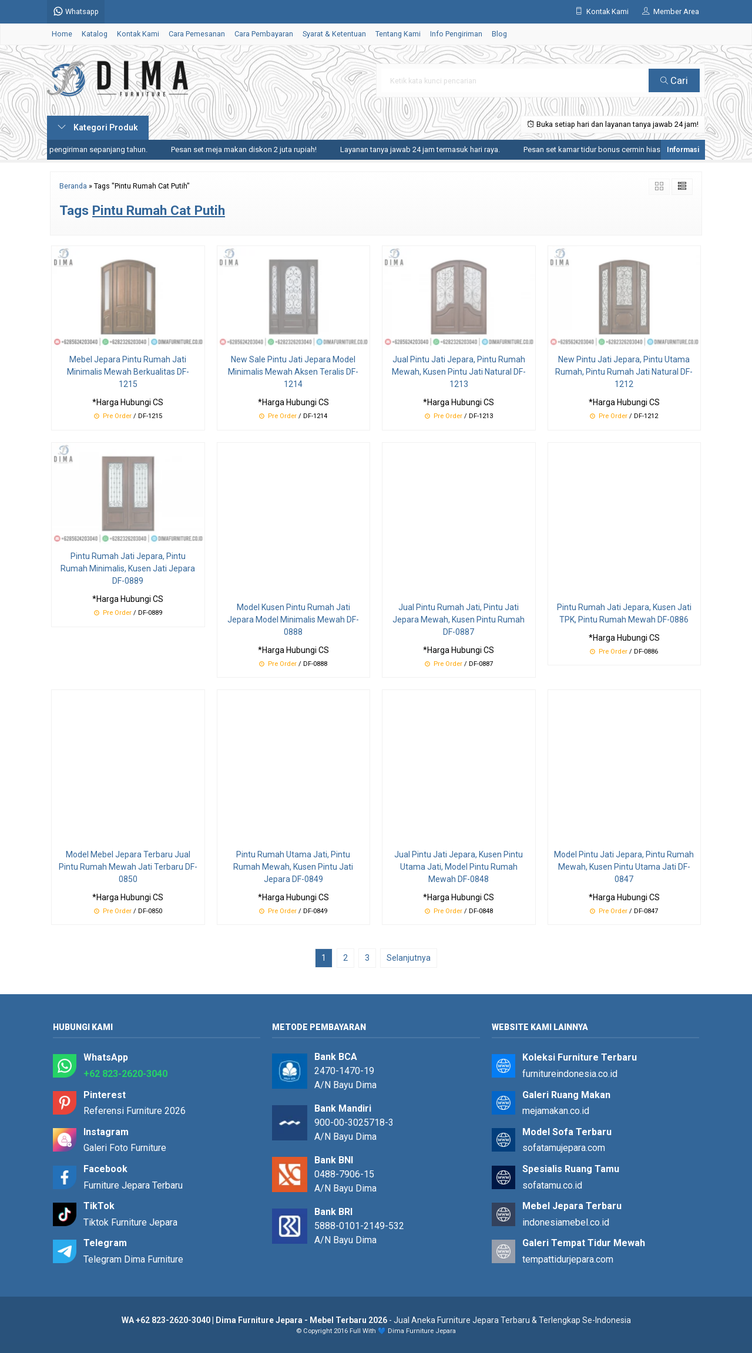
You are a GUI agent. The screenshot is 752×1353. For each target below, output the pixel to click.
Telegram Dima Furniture (133, 1259)
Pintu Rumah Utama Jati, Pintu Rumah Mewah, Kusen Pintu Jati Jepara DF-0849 (293, 867)
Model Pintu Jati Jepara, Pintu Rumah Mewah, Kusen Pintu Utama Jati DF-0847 (624, 867)
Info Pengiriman (456, 33)
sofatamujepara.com (563, 1147)
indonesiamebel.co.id (565, 1222)
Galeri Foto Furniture (124, 1147)
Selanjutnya (409, 957)
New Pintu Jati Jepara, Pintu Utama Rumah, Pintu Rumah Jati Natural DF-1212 (624, 372)
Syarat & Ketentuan (334, 33)
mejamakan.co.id (555, 1110)
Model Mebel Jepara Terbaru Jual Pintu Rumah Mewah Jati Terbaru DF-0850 (128, 867)
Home (62, 33)
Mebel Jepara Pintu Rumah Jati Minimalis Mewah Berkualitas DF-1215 (128, 372)
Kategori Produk (98, 127)
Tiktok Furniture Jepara (130, 1222)
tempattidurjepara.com (567, 1259)
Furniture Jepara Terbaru (133, 1185)
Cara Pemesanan (197, 33)
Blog (499, 33)
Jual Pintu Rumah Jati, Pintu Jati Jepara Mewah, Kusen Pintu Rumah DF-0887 (458, 620)
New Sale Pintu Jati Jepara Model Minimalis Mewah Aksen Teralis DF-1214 (293, 372)
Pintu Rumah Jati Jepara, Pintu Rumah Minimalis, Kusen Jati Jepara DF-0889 (128, 568)
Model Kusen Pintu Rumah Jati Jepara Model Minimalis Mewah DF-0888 (293, 620)
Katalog (95, 33)
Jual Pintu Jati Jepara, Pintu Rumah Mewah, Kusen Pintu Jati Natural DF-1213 (459, 372)
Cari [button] (674, 80)
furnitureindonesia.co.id (569, 1073)
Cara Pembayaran (263, 33)
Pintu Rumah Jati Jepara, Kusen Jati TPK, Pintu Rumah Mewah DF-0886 (624, 613)
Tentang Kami (398, 33)
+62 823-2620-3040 (125, 1073)
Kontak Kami (138, 33)
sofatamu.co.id (552, 1185)
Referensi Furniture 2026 (134, 1110)
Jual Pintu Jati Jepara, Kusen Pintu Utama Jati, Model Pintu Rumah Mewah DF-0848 (458, 867)
